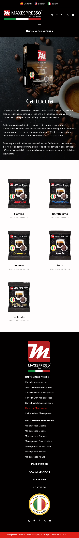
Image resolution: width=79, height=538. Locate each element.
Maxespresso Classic (35, 425)
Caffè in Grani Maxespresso (38, 397)
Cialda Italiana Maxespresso (38, 413)
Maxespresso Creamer (36, 436)
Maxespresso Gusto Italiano (38, 441)
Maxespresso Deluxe (35, 431)
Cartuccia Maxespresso (36, 408)
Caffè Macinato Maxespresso (39, 392)
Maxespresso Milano (35, 456)
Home (29, 31)
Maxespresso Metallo (35, 451)
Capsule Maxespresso (36, 382)
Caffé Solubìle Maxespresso (39, 403)
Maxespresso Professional (38, 446)
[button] (39, 25)
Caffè (38, 31)
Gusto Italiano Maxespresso (38, 387)
